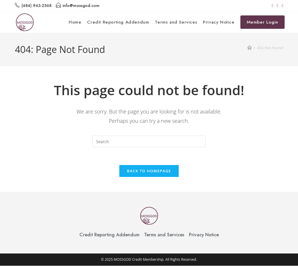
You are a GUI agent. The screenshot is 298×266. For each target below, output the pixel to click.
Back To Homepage (149, 170)
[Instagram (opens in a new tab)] (277, 5)
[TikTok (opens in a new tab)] (281, 5)
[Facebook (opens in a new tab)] (272, 5)
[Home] (249, 47)
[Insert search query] (149, 141)
